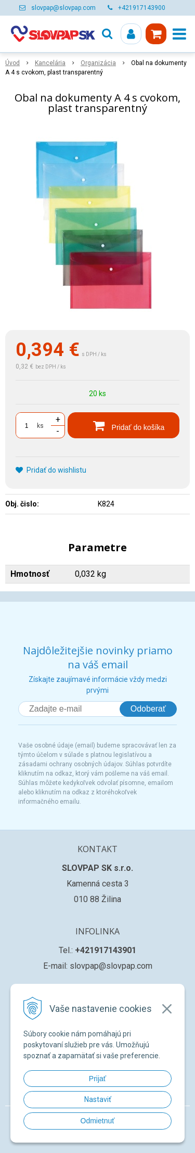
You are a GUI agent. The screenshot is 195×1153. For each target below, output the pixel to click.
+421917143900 (141, 7)
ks (40, 425)
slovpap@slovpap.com (63, 7)
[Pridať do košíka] (123, 425)
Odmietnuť (98, 1121)
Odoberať (148, 708)
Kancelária (50, 63)
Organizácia (98, 63)
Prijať (97, 1078)
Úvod (12, 63)
